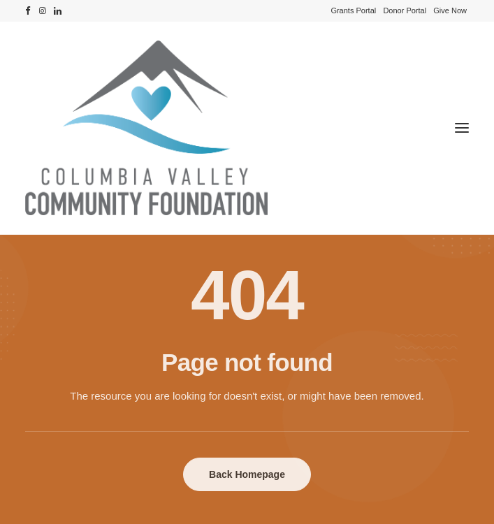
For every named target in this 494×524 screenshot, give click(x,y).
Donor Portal (404, 10)
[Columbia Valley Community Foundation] (247, 128)
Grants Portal (353, 10)
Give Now (450, 10)
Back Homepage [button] (247, 474)
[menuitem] (353, 10)
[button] (28, 11)
